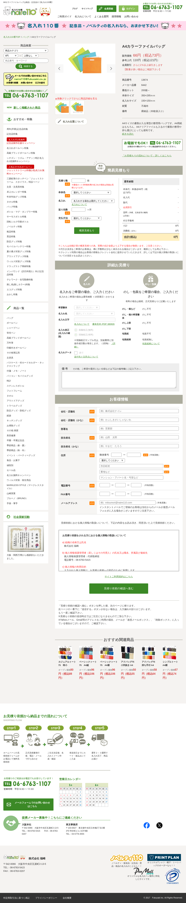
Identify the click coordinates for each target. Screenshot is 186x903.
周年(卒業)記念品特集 (17, 129)
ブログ (75, 9)
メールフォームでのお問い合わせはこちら (32, 804)
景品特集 (11, 236)
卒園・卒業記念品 (15, 440)
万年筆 (10, 342)
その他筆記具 (13, 352)
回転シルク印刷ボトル (18, 221)
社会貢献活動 (21, 517)
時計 (9, 381)
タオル (10, 396)
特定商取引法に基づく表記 (16, 898)
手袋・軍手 (12, 503)
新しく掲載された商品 (26, 107)
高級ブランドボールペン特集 (21, 153)
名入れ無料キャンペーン (19, 475)
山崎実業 (11, 493)
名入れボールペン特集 (18, 148)
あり (81, 352)
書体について (87, 307)
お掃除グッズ (13, 425)
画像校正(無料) (83, 330)
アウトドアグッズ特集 (18, 256)
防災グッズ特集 (14, 241)
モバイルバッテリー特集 (19, 246)
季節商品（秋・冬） (16, 450)
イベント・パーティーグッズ (21, 455)
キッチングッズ (14, 420)
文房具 (10, 357)
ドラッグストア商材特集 (19, 266)
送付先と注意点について (86, 356)
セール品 (11, 470)
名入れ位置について (73, 121)
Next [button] (111, 68)
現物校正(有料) (83, 335)
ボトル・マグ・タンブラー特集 (22, 211)
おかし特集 (12, 294)
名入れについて (83, 16)
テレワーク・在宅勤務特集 (20, 279)
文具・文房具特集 (15, 187)
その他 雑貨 (12, 430)
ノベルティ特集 (14, 226)
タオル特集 (12, 202)
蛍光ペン (11, 333)
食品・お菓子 (13, 460)
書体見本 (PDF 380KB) (103, 324)
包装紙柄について (151, 343)
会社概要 (67, 898)
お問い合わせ (131, 16)
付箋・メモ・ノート (16, 371)
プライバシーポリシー (46, 898)
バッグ (26, 37)
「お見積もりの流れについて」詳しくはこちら (147, 155)
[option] (85, 60)
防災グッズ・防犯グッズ (19, 410)
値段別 (10, 465)
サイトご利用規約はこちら (119, 576)
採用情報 (116, 16)
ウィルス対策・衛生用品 (19, 480)
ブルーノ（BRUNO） (17, 498)
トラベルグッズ (14, 405)
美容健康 (11, 435)
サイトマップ (87, 9)
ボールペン (12, 323)
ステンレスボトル (15, 386)
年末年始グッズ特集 (16, 196)
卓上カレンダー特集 (16, 192)
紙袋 (9, 415)
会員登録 (108, 8)
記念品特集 (12, 134)
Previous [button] (59, 68)
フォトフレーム (14, 390)
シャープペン (13, 328)
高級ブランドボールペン (19, 338)
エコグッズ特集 (14, 289)
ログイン (130, 8)
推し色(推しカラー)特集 (18, 284)
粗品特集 (11, 231)
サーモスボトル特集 (16, 216)
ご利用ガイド (64, 16)
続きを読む (128, 134)
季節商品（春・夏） (16, 445)
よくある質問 (101, 16)
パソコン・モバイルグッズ (20, 376)
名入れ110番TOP (11, 37)
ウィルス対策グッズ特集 (19, 261)
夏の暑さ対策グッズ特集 (19, 251)
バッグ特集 (12, 206)
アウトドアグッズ (15, 400)
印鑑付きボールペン (16, 348)
